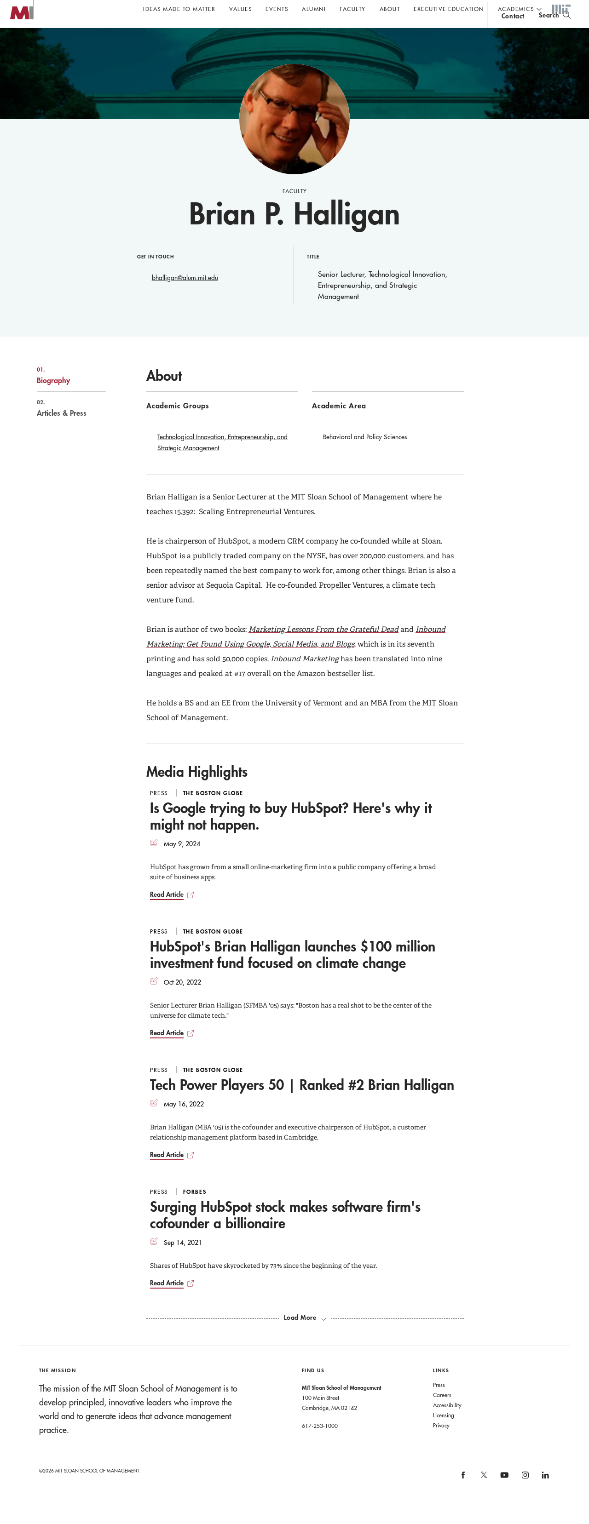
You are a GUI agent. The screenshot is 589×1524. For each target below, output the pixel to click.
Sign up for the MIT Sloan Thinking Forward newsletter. (311, 33)
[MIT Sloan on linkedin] (545, 1496)
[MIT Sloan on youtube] (503, 1498)
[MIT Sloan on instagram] (524, 1496)
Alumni (314, 8)
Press (439, 1403)
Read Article (167, 912)
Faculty (353, 8)
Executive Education (449, 8)
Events (277, 8)
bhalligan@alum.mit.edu (185, 296)
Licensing (443, 1433)
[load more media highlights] (305, 1336)
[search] (555, 32)
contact (513, 33)
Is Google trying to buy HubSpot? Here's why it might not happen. (291, 834)
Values (240, 8)
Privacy (441, 1443)
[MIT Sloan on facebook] (464, 1496)
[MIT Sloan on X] (483, 1496)
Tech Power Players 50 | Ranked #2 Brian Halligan (302, 1103)
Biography (62, 393)
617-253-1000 (320, 1444)
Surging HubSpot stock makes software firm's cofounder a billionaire (285, 1233)
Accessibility (447, 1423)
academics (516, 8)
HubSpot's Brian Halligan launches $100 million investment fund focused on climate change (292, 973)
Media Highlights (197, 790)
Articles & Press (62, 426)
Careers (442, 1413)
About (390, 8)
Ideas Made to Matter (179, 8)
